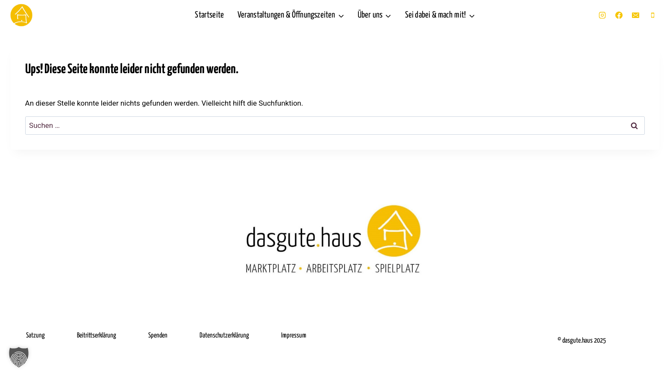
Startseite (209, 15)
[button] (19, 357)
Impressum (293, 335)
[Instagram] (602, 15)
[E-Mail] (636, 15)
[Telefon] (652, 15)
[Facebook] (619, 15)
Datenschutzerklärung (224, 335)
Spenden (158, 335)
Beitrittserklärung (96, 335)
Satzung (35, 335)
